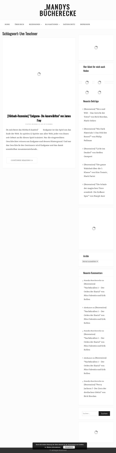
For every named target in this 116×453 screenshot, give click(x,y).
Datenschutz (69, 24)
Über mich (19, 24)
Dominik (49, 124)
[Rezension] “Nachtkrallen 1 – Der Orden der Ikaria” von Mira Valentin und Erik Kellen (95, 291)
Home (7, 24)
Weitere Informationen (53, 447)
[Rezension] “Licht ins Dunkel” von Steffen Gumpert (94, 152)
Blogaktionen (51, 24)
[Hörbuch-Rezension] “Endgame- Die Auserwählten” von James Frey (39, 118)
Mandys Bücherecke (58, 10)
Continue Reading (22, 160)
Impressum (85, 24)
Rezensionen (34, 24)
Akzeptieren (69, 447)
